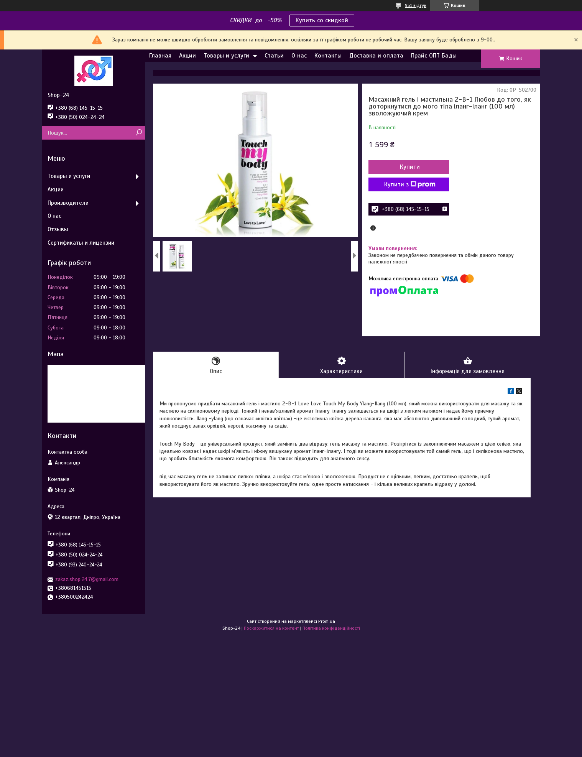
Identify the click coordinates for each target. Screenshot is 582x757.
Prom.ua (326, 621)
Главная (160, 55)
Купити (410, 167)
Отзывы (58, 229)
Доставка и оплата (376, 55)
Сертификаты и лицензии (81, 242)
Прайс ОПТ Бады (434, 55)
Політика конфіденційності (331, 628)
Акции (187, 55)
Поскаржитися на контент (271, 628)
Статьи (274, 55)
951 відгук (415, 5)
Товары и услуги (226, 55)
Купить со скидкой (322, 20)
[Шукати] (138, 133)
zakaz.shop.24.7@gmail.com (86, 579)
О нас (299, 55)
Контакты (328, 55)
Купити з (410, 184)
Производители (68, 202)
